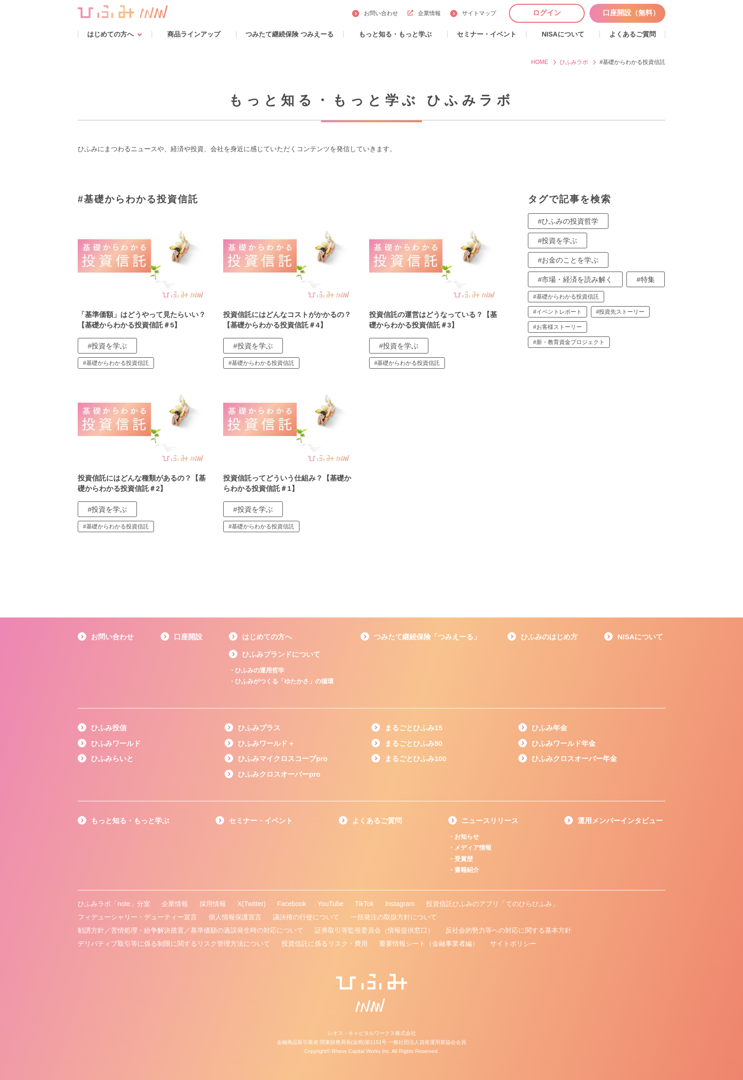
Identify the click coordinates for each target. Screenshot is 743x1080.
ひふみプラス (259, 728)
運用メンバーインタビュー (620, 821)
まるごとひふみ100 (415, 758)
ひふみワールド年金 (564, 743)
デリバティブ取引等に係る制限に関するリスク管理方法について (174, 943)
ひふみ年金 (549, 728)
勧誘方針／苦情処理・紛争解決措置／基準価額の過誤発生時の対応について (190, 930)
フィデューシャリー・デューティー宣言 (137, 917)
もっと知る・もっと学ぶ (130, 821)
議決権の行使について (306, 917)
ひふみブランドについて (281, 654)
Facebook (291, 904)
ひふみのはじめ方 (549, 637)
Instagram (400, 904)
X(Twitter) (251, 904)
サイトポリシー (513, 943)
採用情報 (212, 904)
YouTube (330, 904)
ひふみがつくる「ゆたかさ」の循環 (284, 681)
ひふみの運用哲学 (259, 670)
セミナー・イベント (261, 821)
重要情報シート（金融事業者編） (429, 943)
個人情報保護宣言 (235, 917)
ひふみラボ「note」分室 (114, 904)
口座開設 (188, 637)
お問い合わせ (381, 13)
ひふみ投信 (109, 728)
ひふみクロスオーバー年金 (574, 758)
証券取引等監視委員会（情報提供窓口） (374, 930)
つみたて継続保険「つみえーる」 (427, 637)
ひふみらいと (112, 758)
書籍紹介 (466, 869)
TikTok (364, 904)
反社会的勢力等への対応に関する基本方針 (508, 930)
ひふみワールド (116, 743)
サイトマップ (479, 13)
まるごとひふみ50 (414, 743)
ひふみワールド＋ (266, 743)
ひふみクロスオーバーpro (279, 774)
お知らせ (466, 836)
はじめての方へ (267, 637)
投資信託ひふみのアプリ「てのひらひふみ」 (492, 904)
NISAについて (640, 637)
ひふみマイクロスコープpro (282, 758)
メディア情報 (472, 847)
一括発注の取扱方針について (394, 917)
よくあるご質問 (377, 821)
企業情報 (424, 13)
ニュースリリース (490, 821)
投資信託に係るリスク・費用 (324, 943)
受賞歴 (463, 858)
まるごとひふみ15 (414, 728)
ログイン (547, 13)
